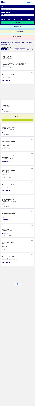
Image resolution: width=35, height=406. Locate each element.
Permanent (17, 19)
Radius (17, 49)
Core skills (22, 49)
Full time (10, 19)
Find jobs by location (5, 12)
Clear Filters (4, 49)
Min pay (28, 49)
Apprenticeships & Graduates (17, 31)
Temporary (30, 19)
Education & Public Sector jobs (17, 33)
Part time (3, 19)
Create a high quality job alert (18, 120)
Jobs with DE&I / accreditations (17, 38)
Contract (23, 19)
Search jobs (17, 22)
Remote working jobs (17, 28)
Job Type (3, 17)
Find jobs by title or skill (6, 6)
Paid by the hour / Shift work (17, 36)
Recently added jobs (17, 26)
